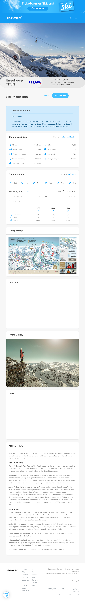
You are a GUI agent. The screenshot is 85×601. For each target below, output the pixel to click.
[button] (11, 363)
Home (24, 569)
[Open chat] (6, 595)
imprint (34, 577)
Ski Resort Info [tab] (60, 96)
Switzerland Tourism (68, 137)
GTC (33, 569)
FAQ (33, 585)
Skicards (25, 577)
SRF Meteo (72, 174)
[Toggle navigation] (76, 17)
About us (25, 591)
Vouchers (25, 580)
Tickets (46, 96)
